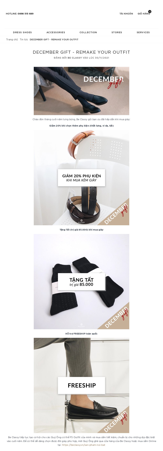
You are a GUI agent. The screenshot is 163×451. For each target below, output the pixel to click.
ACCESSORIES (55, 32)
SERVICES (143, 32)
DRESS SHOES (22, 32)
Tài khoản (126, 13)
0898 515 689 (25, 13)
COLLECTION (88, 32)
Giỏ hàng (144, 13)
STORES (117, 32)
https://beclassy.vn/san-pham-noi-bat (83, 444)
